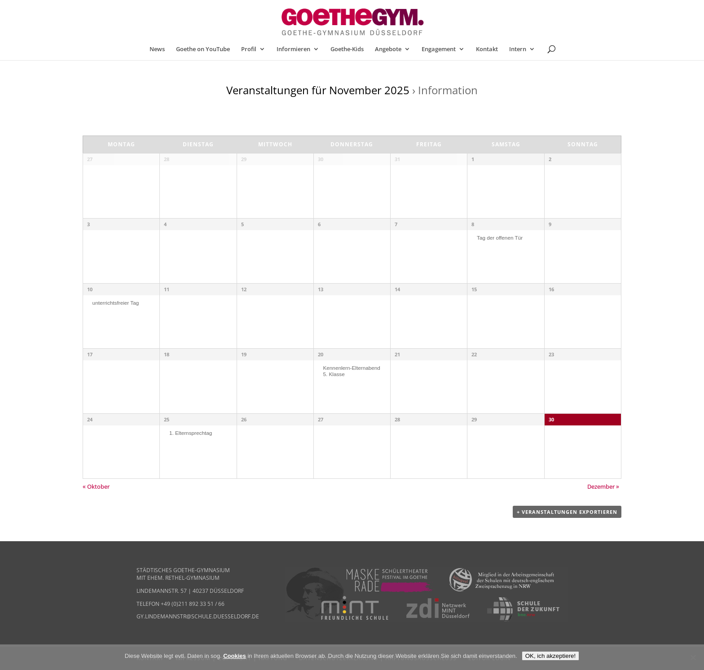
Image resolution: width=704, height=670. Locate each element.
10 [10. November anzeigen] (89, 289)
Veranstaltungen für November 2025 (317, 90)
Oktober (96, 486)
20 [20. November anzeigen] (320, 354)
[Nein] (692, 657)
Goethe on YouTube (203, 49)
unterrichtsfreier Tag (115, 303)
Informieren (293, 49)
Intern (517, 49)
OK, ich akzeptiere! (550, 655)
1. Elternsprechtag (190, 433)
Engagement (439, 49)
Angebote (388, 49)
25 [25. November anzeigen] (166, 419)
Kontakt (487, 49)
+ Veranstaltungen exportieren (567, 511)
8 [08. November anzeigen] (472, 224)
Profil (248, 49)
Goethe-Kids (347, 49)
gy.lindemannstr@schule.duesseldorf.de (197, 616)
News (157, 49)
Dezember (603, 486)
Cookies (234, 655)
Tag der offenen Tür (500, 238)
